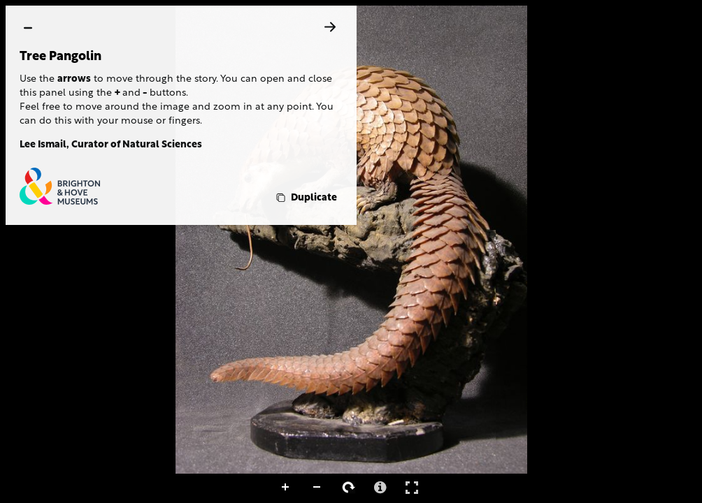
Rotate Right (348, 487)
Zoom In (285, 487)
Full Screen (411, 487)
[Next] (330, 27)
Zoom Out (317, 487)
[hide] (28, 28)
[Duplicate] (305, 197)
